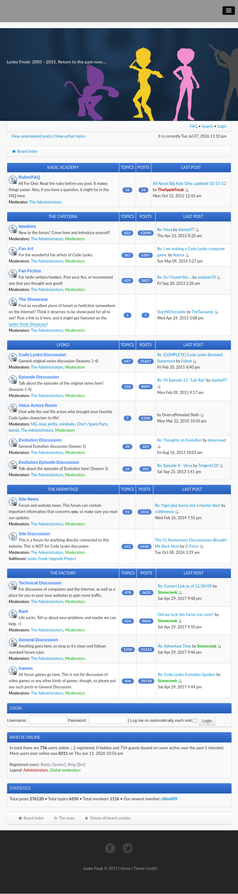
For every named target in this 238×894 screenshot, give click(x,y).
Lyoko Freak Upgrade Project (52, 558)
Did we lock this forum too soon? (186, 614)
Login (222, 126)
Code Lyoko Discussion (42, 355)
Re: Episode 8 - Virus (174, 465)
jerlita (53, 424)
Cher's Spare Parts (92, 424)
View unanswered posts (31, 136)
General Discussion (38, 640)
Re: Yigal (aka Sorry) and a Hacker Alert (187, 505)
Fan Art (26, 248)
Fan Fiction (30, 271)
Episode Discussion (39, 377)
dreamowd (217, 440)
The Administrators (45, 202)
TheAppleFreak (171, 189)
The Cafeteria (63, 216)
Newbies (27, 226)
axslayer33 (206, 277)
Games (26, 668)
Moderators (75, 239)
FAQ (194, 126)
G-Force (192, 546)
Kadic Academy (63, 167)
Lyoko (63, 345)
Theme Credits (146, 868)
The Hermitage (63, 489)
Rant (23, 611)
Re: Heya (164, 229)
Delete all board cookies (107, 818)
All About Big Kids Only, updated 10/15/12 (189, 183)
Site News (28, 499)
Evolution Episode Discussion (49, 462)
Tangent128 (208, 465)
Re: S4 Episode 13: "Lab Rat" (181, 380)
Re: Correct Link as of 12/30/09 (185, 586)
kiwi (42, 424)
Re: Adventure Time (174, 646)
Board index (24, 151)
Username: (17, 720)
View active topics (70, 136)
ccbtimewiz (164, 511)
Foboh (186, 361)
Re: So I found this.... (174, 277)
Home (125, 868)
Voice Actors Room (38, 405)
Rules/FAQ (29, 177)
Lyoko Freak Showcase (28, 324)
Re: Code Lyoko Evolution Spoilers (186, 674)
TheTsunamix (203, 312)
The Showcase (33, 299)
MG (34, 424)
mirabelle (67, 424)
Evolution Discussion (40, 440)
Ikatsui (178, 255)
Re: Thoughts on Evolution (179, 440)
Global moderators (65, 770)
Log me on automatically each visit (163, 720)
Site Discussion (34, 534)
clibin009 (169, 798)
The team (64, 818)
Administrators (35, 770)
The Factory (63, 573)
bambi (14, 430)
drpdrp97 (186, 229)
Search (207, 126)
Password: (77, 720)
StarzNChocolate (171, 312)
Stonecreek (167, 592)
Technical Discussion (40, 583)
